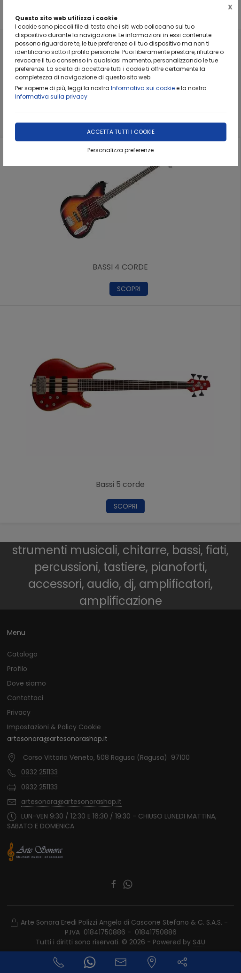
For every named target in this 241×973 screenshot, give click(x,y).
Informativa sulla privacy (51, 96)
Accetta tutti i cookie (121, 132)
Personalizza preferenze (120, 150)
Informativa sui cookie (143, 88)
